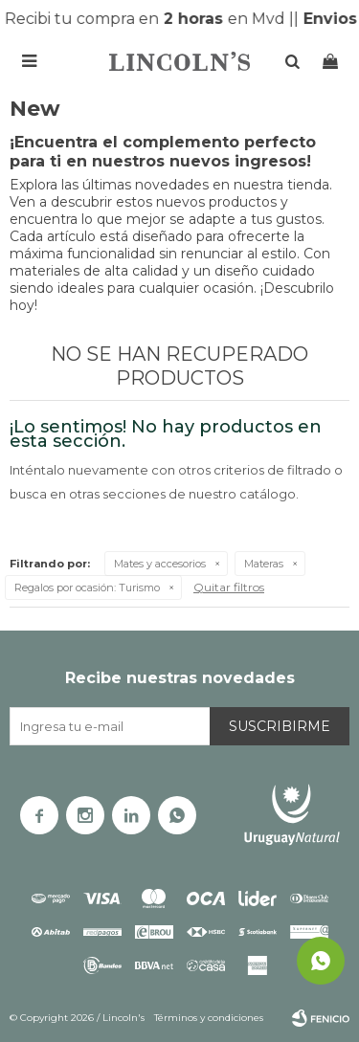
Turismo (87, 587)
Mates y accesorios (160, 563)
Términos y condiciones (208, 1017)
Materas (263, 563)
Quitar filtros (228, 587)
